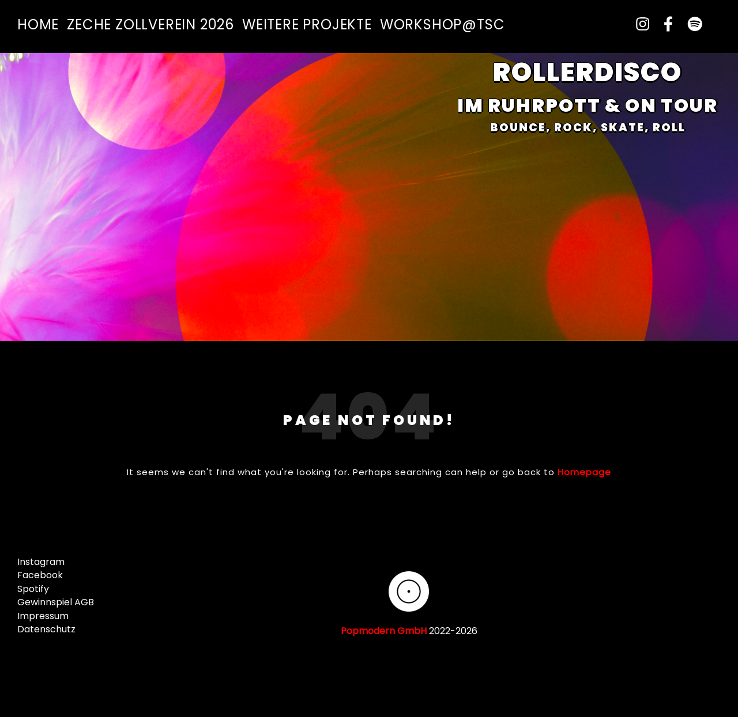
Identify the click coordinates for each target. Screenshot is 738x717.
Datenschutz (46, 629)
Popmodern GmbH (384, 631)
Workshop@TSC (442, 24)
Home (38, 24)
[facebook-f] (664, 24)
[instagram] (638, 24)
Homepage (584, 472)
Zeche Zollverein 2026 (150, 24)
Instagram (41, 561)
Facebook (40, 575)
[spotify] (690, 24)
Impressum (43, 616)
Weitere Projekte (307, 24)
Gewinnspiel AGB (55, 602)
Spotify (33, 588)
